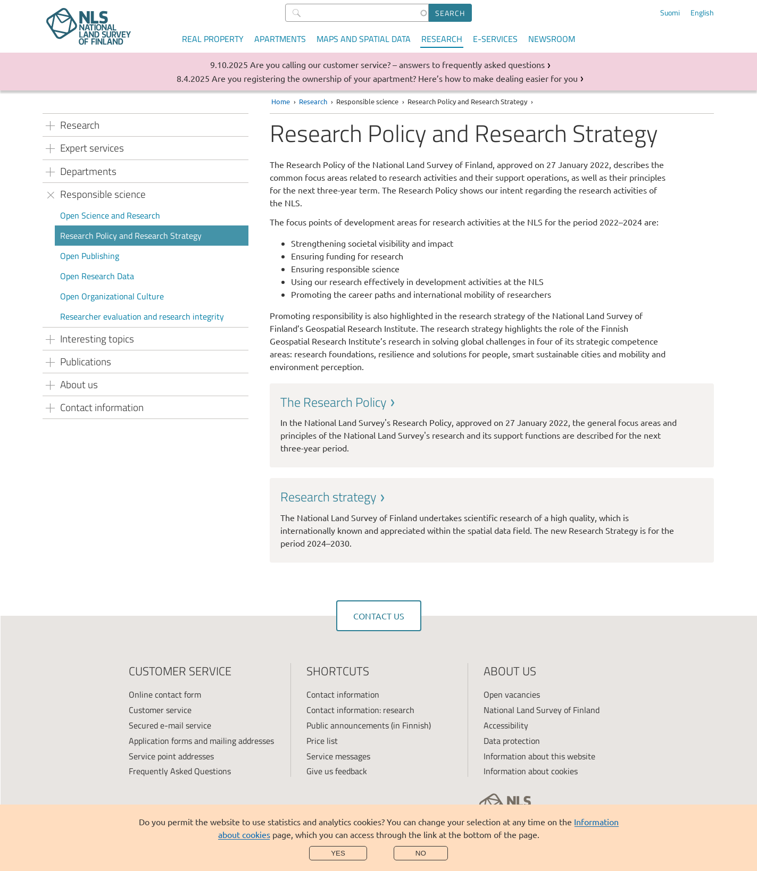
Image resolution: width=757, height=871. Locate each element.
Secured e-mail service (170, 725)
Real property (213, 38)
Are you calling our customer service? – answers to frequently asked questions (397, 64)
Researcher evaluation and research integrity (142, 316)
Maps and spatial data (364, 38)
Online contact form (165, 694)
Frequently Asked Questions (180, 771)
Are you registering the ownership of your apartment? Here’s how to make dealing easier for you (395, 78)
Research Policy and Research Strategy (131, 235)
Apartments (280, 38)
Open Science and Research (110, 215)
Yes (338, 853)
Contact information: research (360, 710)
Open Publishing (89, 255)
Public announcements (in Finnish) (368, 725)
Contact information (342, 694)
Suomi (670, 13)
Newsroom (551, 38)
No (420, 853)
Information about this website (539, 756)
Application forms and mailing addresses (201, 740)
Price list (322, 740)
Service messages (338, 756)
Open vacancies (512, 694)
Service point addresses (171, 756)
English (702, 13)
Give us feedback (336, 771)
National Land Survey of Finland (542, 710)
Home (280, 101)
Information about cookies (531, 771)
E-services (495, 38)
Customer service (160, 710)
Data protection (512, 740)
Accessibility (506, 725)
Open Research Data (97, 276)
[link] (491, 424)
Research (441, 38)
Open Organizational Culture (112, 296)
